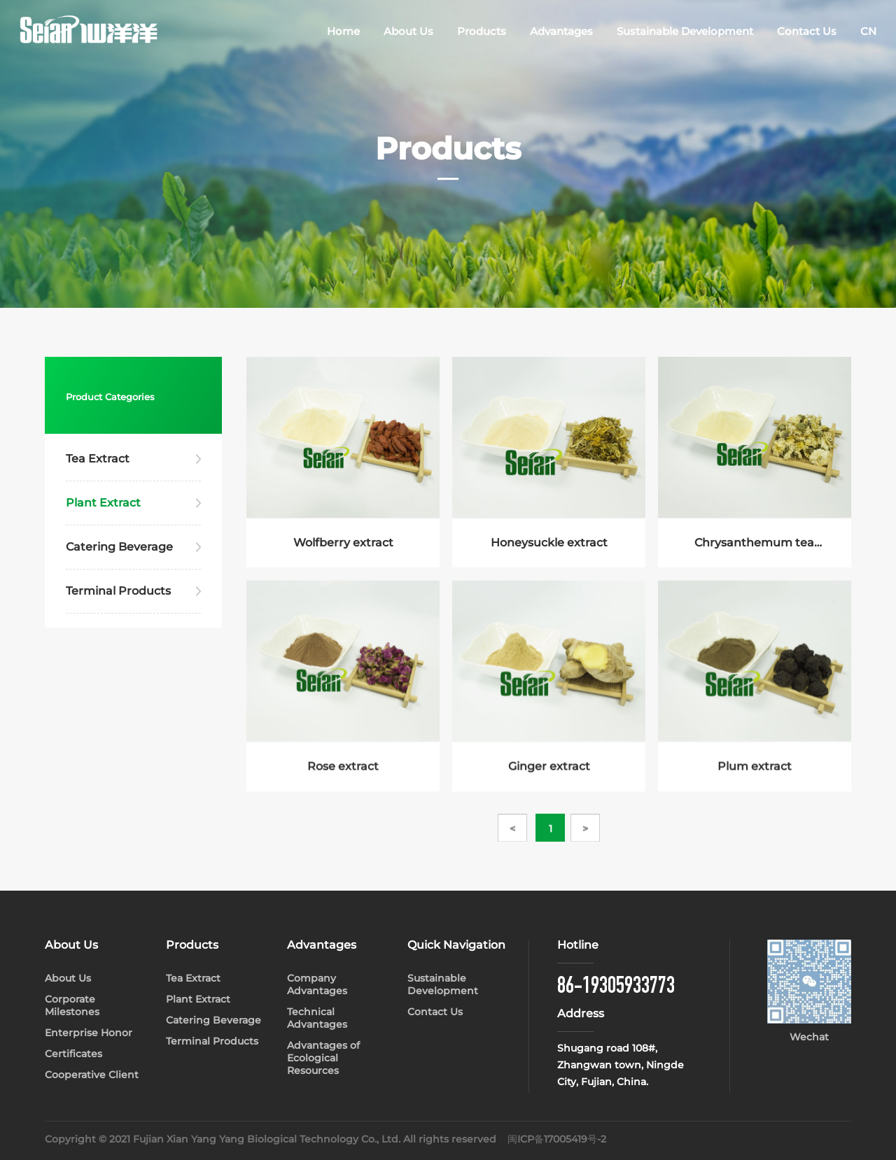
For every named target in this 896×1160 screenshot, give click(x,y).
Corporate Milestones (72, 1005)
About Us (408, 31)
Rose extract (343, 780)
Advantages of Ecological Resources (323, 1058)
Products (481, 31)
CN (868, 31)
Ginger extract (549, 780)
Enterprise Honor (88, 1032)
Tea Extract (98, 458)
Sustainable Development (685, 31)
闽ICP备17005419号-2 (556, 1139)
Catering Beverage (119, 546)
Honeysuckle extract (549, 544)
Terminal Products (118, 590)
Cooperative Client (92, 1074)
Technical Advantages (317, 1018)
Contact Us (806, 31)
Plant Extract (103, 502)
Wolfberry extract (343, 544)
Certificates (73, 1053)
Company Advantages (317, 984)
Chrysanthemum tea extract (754, 545)
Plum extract (755, 780)
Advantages (561, 31)
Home (343, 31)
